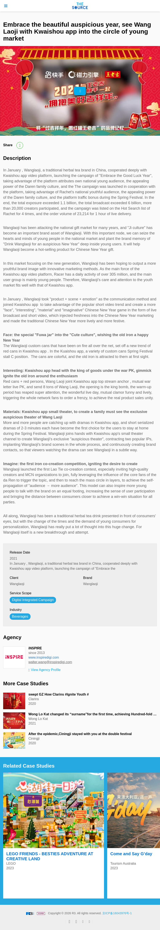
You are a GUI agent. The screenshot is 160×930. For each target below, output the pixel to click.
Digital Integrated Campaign (33, 600)
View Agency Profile (44, 670)
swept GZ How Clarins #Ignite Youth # (58, 694)
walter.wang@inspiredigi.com (50, 662)
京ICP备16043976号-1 (117, 913)
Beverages (20, 616)
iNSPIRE (35, 648)
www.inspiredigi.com (43, 657)
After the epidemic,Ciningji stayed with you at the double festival (80, 734)
